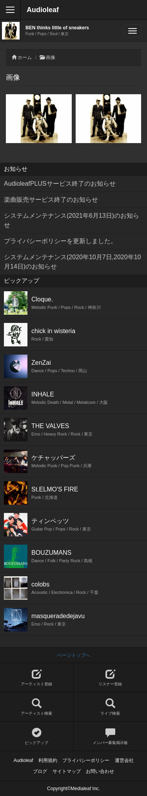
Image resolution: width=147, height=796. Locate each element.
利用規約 (47, 760)
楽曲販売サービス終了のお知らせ (51, 199)
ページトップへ (73, 655)
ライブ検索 (110, 707)
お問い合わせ (100, 771)
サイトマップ (67, 771)
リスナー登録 (110, 677)
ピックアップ (36, 736)
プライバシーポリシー (85, 760)
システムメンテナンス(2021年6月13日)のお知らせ (71, 220)
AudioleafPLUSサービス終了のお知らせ (60, 183)
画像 (50, 57)
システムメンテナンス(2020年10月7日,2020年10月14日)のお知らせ (72, 262)
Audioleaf (43, 10)
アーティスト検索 (36, 707)
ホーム (25, 57)
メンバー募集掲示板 (110, 736)
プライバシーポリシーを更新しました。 (60, 241)
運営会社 (124, 760)
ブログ (40, 771)
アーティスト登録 (36, 677)
